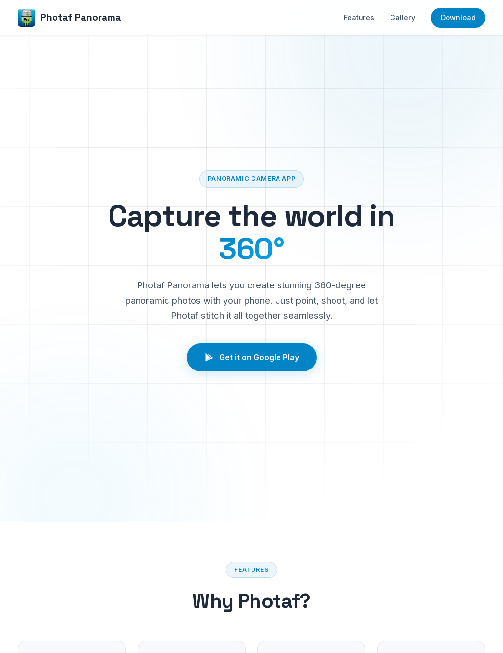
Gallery (402, 17)
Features (359, 17)
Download (458, 17)
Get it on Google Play (251, 357)
